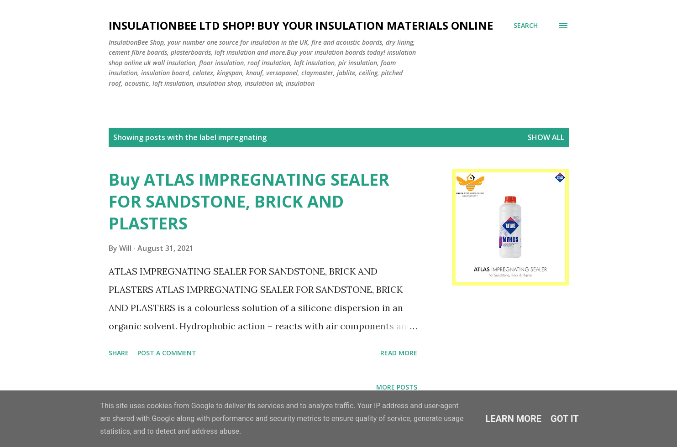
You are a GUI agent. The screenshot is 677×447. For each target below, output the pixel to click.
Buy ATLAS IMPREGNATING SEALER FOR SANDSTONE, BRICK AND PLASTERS (249, 201)
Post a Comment (166, 352)
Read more (398, 352)
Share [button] (119, 352)
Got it (565, 418)
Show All (546, 137)
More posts (396, 387)
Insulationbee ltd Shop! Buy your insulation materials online (301, 25)
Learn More (513, 418)
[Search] (526, 25)
